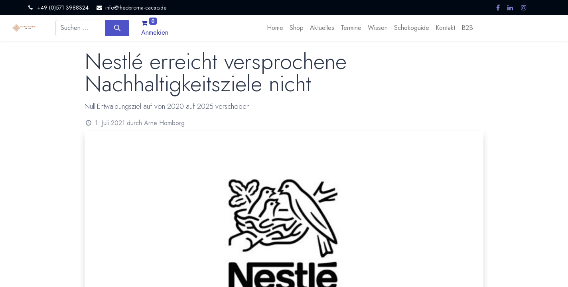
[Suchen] (117, 28)
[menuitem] (275, 28)
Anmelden (154, 32)
